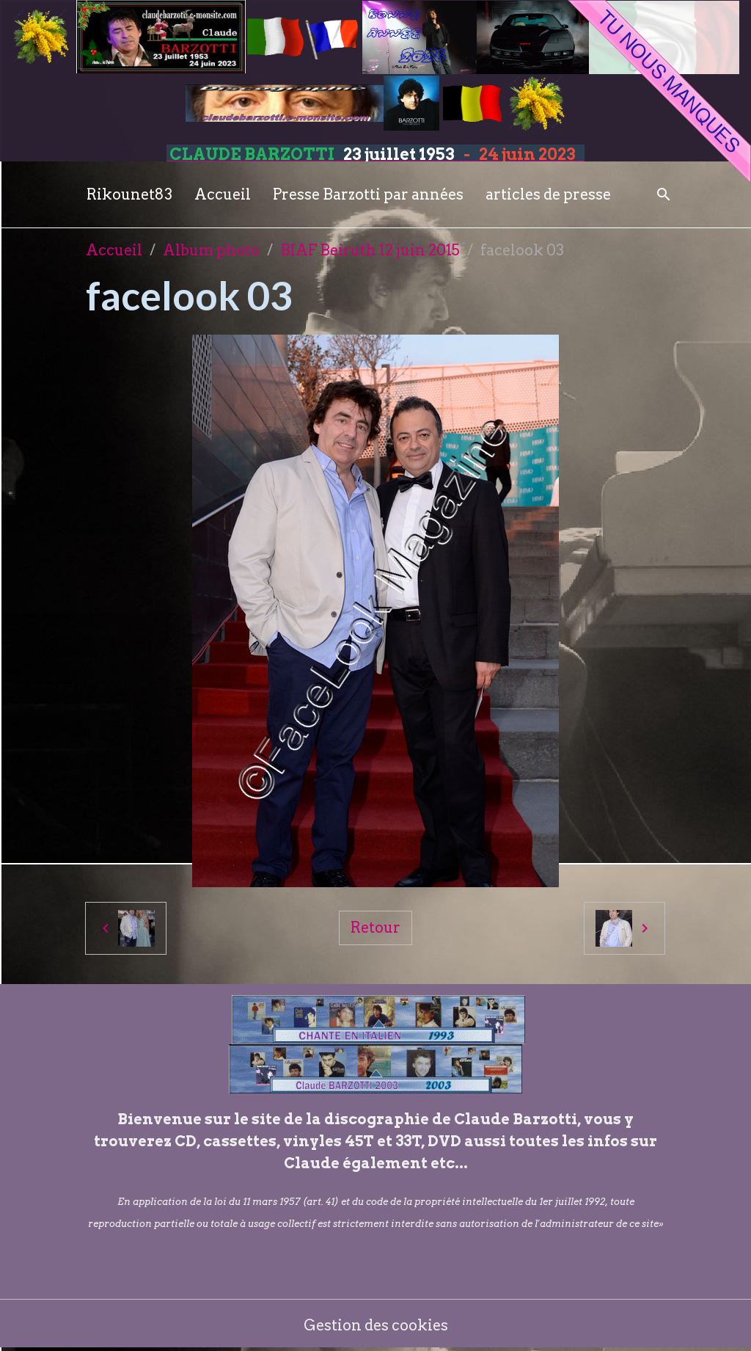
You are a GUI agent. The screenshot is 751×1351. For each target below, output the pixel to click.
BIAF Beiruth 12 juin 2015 (370, 250)
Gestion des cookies (376, 1325)
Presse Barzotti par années (368, 194)
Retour (375, 927)
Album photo (211, 250)
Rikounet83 (129, 194)
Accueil (222, 194)
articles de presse (548, 194)
